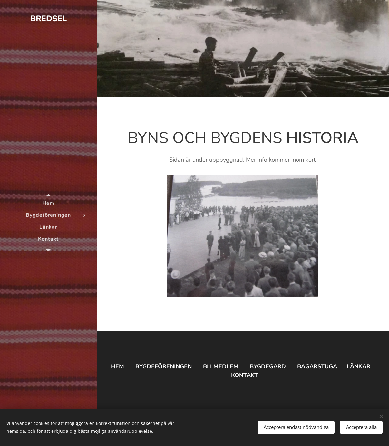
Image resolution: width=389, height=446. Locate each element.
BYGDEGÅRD (268, 366)
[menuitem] (48, 203)
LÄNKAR (358, 366)
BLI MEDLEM (220, 366)
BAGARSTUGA (317, 366)
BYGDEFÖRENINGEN (163, 366)
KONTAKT (244, 375)
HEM (117, 366)
